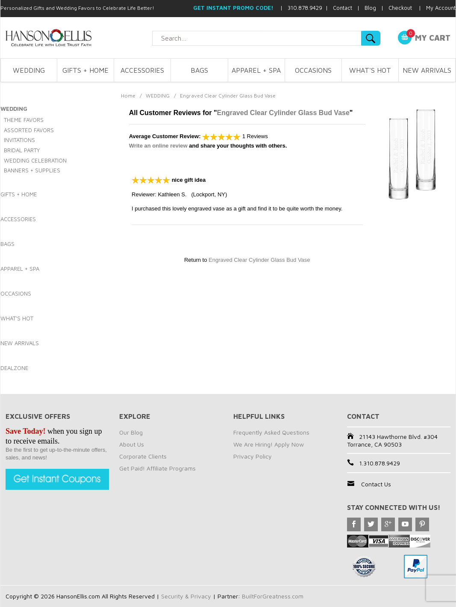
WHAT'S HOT (370, 70)
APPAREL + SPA (256, 70)
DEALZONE (14, 367)
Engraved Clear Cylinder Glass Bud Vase (283, 112)
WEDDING (29, 70)
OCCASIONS (313, 70)
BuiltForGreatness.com (272, 596)
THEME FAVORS (24, 119)
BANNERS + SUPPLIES (32, 170)
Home (128, 95)
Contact (342, 7)
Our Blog (131, 432)
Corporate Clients (143, 456)
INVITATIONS (19, 139)
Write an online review (158, 145)
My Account (441, 7)
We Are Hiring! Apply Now (268, 444)
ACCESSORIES (142, 70)
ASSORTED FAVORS (29, 130)
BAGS (199, 70)
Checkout (400, 7)
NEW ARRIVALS (427, 70)
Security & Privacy (186, 596)
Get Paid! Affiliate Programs (157, 468)
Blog (370, 7)
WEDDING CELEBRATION (35, 160)
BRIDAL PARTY (22, 150)
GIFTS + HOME (85, 70)
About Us (131, 444)
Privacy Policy (252, 456)
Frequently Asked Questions (271, 432)
